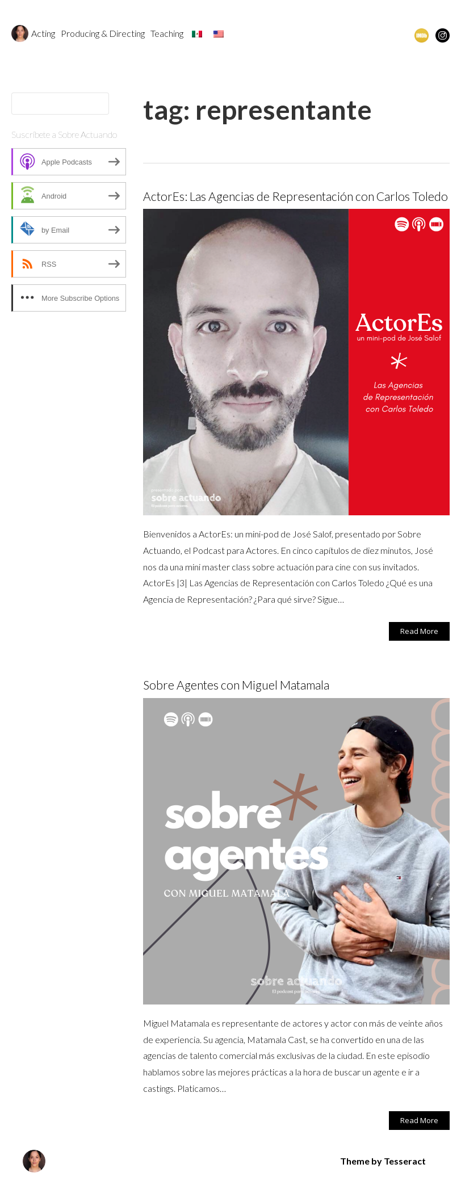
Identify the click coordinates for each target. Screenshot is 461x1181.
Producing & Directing (103, 33)
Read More (419, 631)
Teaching (166, 33)
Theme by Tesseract (383, 1160)
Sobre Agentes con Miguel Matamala (236, 685)
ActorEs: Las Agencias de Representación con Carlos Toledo (295, 196)
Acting (43, 33)
